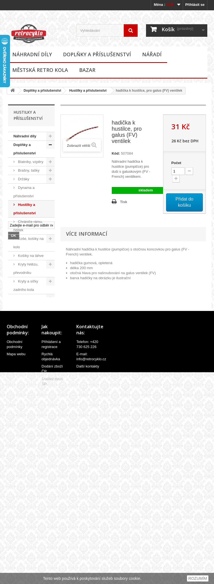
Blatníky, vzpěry (30, 162)
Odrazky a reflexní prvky (24, 319)
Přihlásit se (195, 5)
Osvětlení (25, 332)
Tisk (123, 202)
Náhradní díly (32, 54)
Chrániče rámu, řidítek (28, 226)
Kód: (116, 153)
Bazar (87, 70)
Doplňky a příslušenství (97, 54)
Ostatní (23, 410)
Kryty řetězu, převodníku (25, 268)
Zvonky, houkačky (21, 388)
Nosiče (23, 298)
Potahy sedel (28, 341)
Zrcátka (23, 401)
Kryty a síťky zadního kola (25, 285)
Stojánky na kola (31, 367)
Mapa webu (16, 547)
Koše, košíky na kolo (28, 243)
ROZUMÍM (197, 578)
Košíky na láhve (30, 256)
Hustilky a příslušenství (87, 91)
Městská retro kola (40, 70)
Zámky (23, 375)
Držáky (23, 179)
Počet (176, 163)
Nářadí (152, 54)
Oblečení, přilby (30, 307)
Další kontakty (87, 559)
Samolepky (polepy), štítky (25, 354)
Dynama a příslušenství (24, 192)
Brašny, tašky (28, 170)
